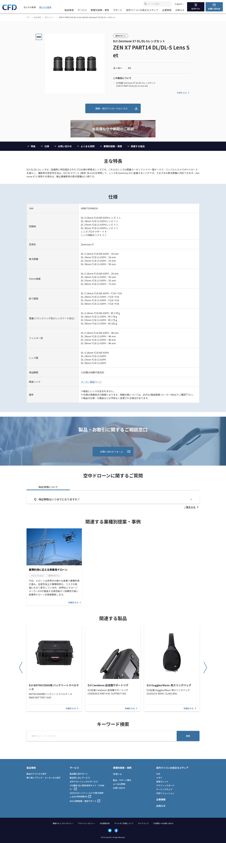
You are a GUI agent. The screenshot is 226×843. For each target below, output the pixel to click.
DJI (129, 67)
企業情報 (166, 10)
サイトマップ (143, 823)
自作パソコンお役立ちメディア (142, 10)
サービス (82, 10)
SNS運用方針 (105, 823)
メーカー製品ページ (91, 381)
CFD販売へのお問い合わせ (163, 823)
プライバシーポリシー (86, 823)
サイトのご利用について (123, 823)
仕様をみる (183, 92)
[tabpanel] (113, 502)
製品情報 (69, 10)
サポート (117, 10)
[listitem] (191, 507)
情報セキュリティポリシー (63, 823)
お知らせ (179, 10)
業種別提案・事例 (100, 10)
